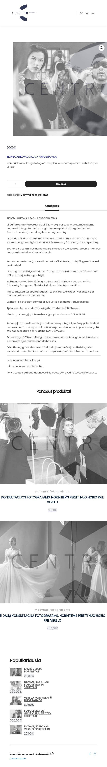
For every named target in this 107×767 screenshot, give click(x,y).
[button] (102, 48)
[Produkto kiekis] (15, 184)
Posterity (58, 753)
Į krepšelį (61, 184)
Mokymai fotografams (34, 195)
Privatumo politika (18, 758)
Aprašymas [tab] (52, 206)
